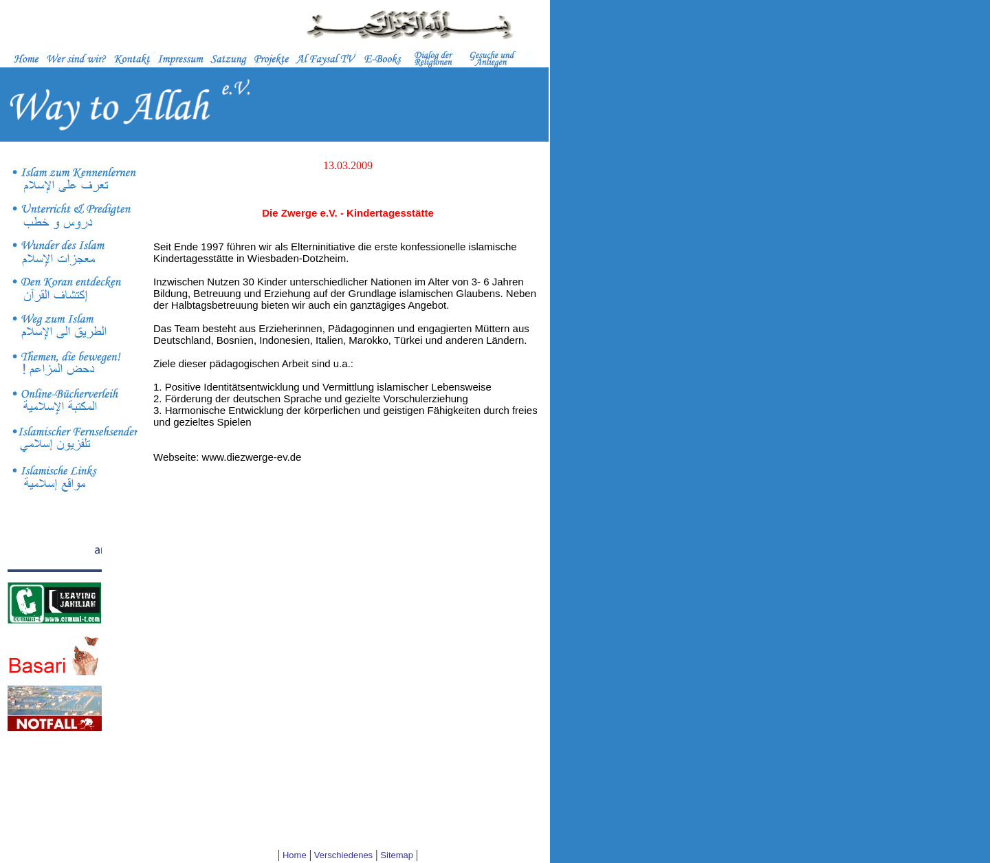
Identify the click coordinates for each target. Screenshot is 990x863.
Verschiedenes (343, 855)
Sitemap (396, 855)
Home (295, 855)
